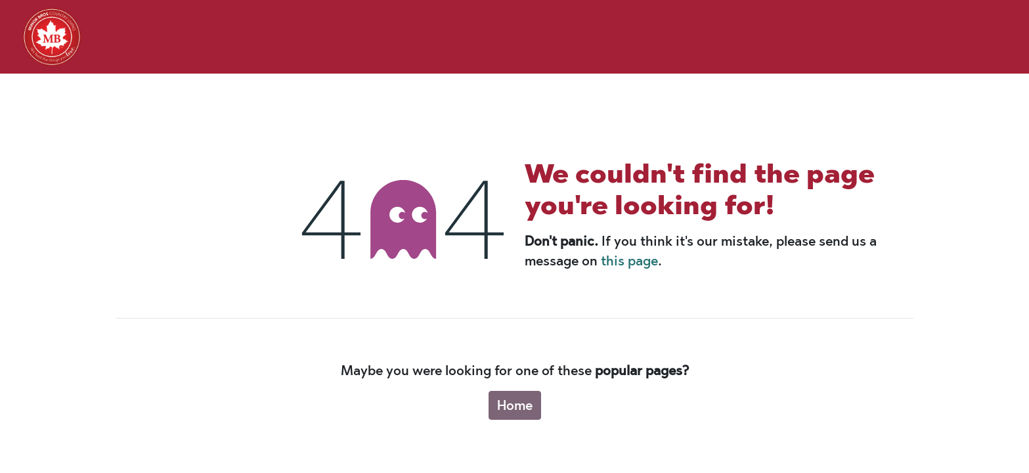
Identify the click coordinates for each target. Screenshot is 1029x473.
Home (515, 405)
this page (629, 261)
